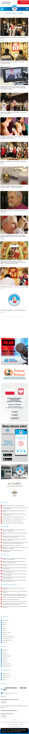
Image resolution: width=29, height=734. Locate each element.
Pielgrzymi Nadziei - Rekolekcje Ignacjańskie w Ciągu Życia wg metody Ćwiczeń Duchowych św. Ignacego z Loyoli (15, 543)
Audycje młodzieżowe (7, 665)
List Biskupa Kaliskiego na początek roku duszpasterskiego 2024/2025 (14, 565)
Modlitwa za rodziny (7, 632)
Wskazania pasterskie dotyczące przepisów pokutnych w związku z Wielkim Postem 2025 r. (14, 562)
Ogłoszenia (5, 634)
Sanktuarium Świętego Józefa (15, 726)
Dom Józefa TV (15, 724)
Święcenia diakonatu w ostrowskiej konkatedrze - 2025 (14, 519)
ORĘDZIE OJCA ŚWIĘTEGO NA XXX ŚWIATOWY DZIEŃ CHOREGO (13, 589)
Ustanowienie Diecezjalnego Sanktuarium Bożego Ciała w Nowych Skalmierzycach (14, 514)
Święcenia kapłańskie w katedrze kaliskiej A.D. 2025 (13, 516)
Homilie (4, 651)
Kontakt (4, 630)
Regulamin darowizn (7, 675)
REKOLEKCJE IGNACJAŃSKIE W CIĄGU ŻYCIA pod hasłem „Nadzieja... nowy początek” (14, 530)
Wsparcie (4, 628)
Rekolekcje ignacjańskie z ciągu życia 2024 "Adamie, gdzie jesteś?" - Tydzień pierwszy (14, 581)
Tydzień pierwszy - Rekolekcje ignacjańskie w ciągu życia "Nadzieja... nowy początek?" (14, 559)
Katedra (21, 724)
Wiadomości (5, 649)
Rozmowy (5, 661)
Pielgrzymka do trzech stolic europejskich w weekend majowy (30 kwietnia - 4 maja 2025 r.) (15, 548)
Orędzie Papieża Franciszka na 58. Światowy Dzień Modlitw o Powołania (15, 592)
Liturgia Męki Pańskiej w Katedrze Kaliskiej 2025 (12, 520)
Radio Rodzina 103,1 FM (23, 2)
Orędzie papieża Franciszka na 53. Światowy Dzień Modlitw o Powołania (15, 607)
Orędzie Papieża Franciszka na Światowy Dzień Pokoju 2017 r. (15, 601)
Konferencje (5, 657)
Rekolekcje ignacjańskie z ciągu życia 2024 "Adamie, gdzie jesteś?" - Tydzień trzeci (14, 574)
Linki (3, 626)
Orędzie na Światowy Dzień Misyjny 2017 (11, 599)
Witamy (4, 622)
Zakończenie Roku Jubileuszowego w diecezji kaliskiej (13, 505)
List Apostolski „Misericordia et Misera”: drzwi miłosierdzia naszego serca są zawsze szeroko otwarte (14, 604)
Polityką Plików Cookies (5, 730)
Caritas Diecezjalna (13, 722)
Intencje (4, 624)
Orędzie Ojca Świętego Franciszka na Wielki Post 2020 (14, 597)
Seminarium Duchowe (23, 722)
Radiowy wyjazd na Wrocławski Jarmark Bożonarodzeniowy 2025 (15, 533)
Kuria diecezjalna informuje (8, 636)
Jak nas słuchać (6, 677)
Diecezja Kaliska (4, 722)
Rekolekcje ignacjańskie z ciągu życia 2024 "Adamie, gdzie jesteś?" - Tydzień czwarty (14, 571)
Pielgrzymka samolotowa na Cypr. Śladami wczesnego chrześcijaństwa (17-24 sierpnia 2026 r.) (14, 537)
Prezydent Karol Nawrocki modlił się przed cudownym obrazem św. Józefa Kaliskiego (15, 508)
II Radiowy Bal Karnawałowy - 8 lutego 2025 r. (12, 545)
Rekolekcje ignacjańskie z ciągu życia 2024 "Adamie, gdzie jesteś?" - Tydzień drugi (14, 577)
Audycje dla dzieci (6, 663)
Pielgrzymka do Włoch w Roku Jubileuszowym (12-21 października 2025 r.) (13, 551)
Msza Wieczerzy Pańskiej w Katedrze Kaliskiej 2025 (13, 523)
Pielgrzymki (5, 653)
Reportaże (5, 659)
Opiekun (9, 724)
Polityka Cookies (6, 673)
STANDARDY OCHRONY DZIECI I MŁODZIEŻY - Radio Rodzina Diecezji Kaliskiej (15, 568)
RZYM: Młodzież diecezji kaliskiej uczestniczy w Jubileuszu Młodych (14, 511)
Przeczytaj (5, 642)
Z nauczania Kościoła (7, 640)
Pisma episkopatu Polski (8, 638)
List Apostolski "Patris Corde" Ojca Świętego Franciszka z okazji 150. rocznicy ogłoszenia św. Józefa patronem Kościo (15, 595)
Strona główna (6, 620)
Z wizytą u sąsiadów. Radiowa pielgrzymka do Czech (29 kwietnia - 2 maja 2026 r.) (14, 540)
